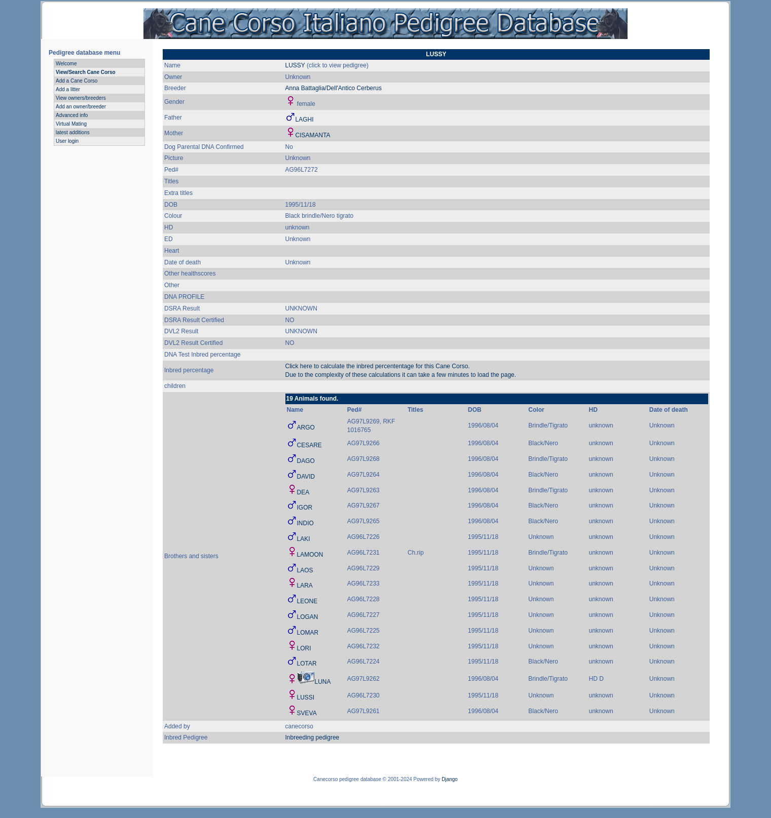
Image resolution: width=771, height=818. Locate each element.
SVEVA (307, 713)
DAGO (306, 460)
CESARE (309, 445)
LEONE (307, 601)
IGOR (305, 507)
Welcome (66, 63)
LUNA (323, 681)
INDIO (305, 523)
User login (67, 141)
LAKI (303, 538)
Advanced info (72, 115)
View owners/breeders (81, 98)
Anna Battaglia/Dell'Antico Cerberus (333, 88)
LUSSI (306, 697)
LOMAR (308, 632)
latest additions (73, 132)
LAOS (305, 570)
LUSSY (295, 65)
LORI (304, 648)
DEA (303, 492)
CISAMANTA (313, 135)
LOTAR (307, 663)
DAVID (306, 476)
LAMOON (310, 554)
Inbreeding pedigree (312, 737)
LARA (305, 585)
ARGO (306, 427)
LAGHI (305, 119)
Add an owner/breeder (81, 106)
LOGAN (307, 616)
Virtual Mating (71, 124)
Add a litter (68, 89)
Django (450, 779)
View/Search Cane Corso (86, 72)
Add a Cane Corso (76, 81)
